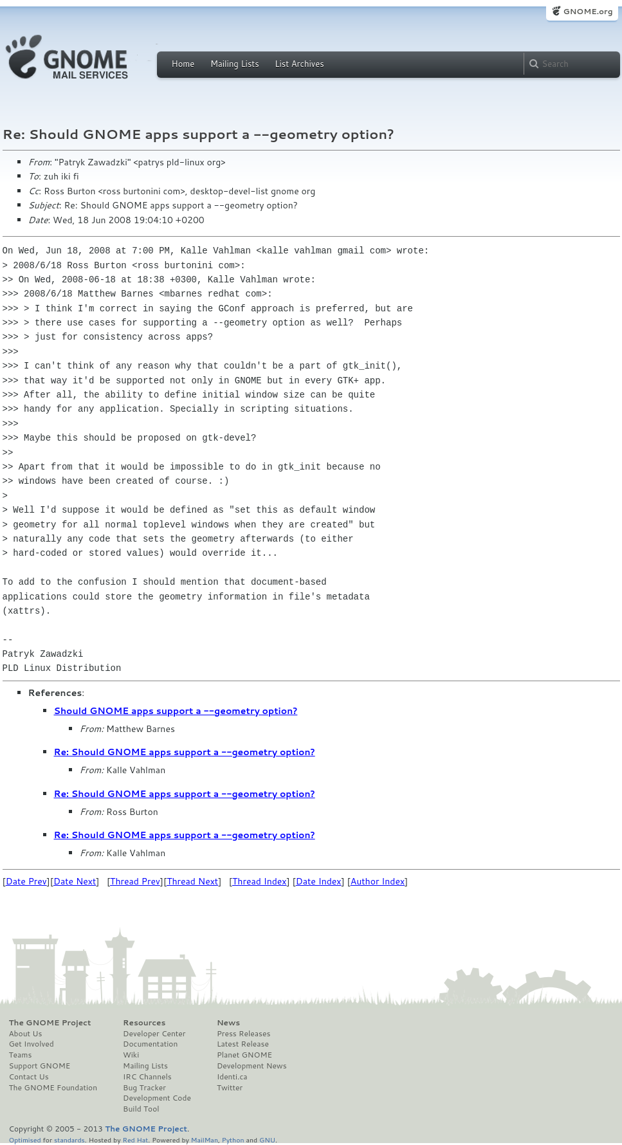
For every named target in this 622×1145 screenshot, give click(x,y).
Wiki (131, 1055)
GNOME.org (587, 11)
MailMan (204, 1139)
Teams (20, 1055)
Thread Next (192, 881)
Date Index (319, 881)
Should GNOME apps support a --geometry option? (176, 710)
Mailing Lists (234, 63)
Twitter (229, 1088)
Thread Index (259, 881)
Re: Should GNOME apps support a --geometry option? (184, 752)
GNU (267, 1139)
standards (69, 1139)
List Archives (299, 63)
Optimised (25, 1139)
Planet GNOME (244, 1055)
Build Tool (141, 1109)
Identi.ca (232, 1077)
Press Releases (243, 1034)
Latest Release (243, 1044)
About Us (25, 1034)
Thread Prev (135, 881)
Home (183, 63)
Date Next (74, 881)
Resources (144, 1023)
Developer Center (154, 1034)
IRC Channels (147, 1077)
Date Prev (26, 881)
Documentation (150, 1044)
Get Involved (31, 1044)
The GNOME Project (50, 1023)
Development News (252, 1066)
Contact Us (29, 1077)
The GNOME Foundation (53, 1088)
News (228, 1023)
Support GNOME (40, 1066)
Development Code (157, 1098)
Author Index (378, 881)
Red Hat (135, 1139)
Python (233, 1139)
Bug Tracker (144, 1088)
